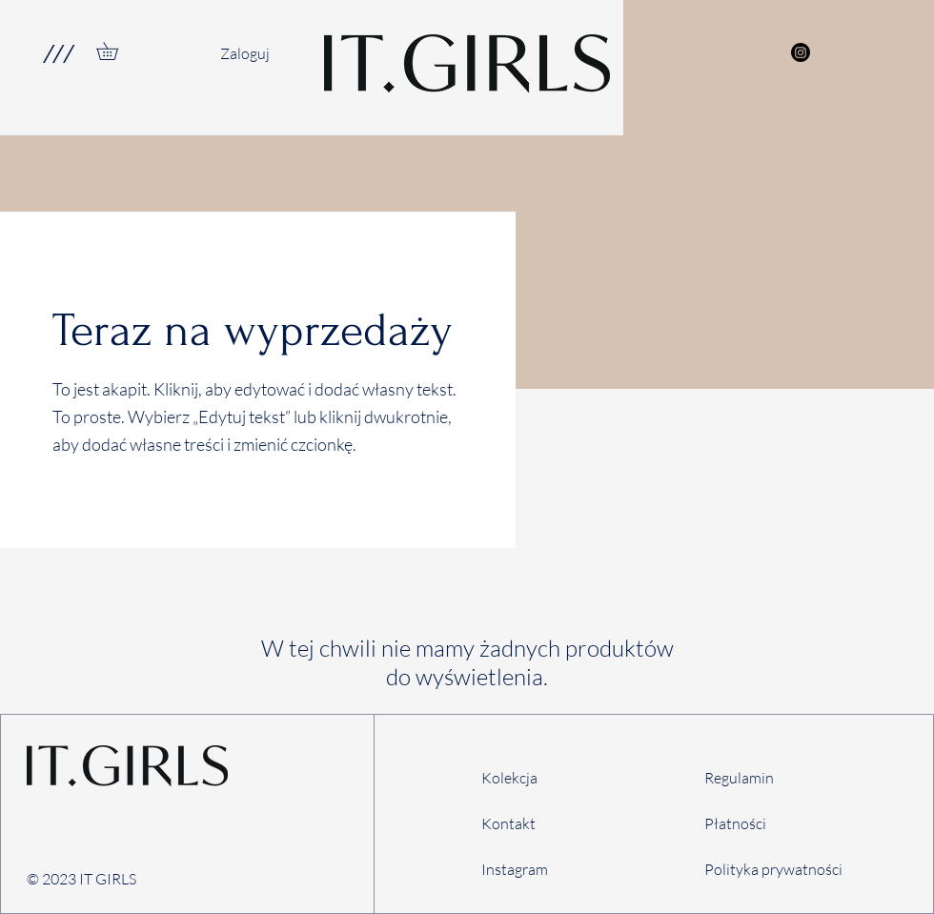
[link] (115, 51)
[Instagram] (800, 52)
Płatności (735, 823)
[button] (57, 53)
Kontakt (508, 823)
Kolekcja (509, 777)
